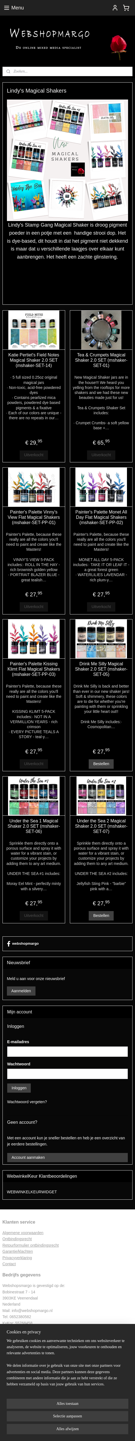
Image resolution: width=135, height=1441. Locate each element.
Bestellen (101, 764)
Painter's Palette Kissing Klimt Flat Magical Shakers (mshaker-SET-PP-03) (33, 669)
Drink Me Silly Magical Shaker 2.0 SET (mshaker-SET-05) (101, 669)
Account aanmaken (28, 1157)
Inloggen (19, 1088)
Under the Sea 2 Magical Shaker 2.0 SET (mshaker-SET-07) (101, 826)
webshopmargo (23, 944)
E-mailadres (18, 1042)
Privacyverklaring (17, 1258)
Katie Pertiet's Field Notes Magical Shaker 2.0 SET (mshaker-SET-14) (33, 360)
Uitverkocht (34, 455)
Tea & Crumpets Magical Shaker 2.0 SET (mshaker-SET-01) (101, 360)
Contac (8, 1264)
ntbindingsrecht (19, 1239)
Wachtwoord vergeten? (27, 1102)
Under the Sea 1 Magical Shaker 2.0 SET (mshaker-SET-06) (33, 826)
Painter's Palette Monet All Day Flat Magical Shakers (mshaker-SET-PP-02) (101, 517)
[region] (67, 1365)
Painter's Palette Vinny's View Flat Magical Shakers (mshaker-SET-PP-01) (34, 517)
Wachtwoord (18, 1064)
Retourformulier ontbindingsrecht (30, 1245)
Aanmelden (21, 991)
